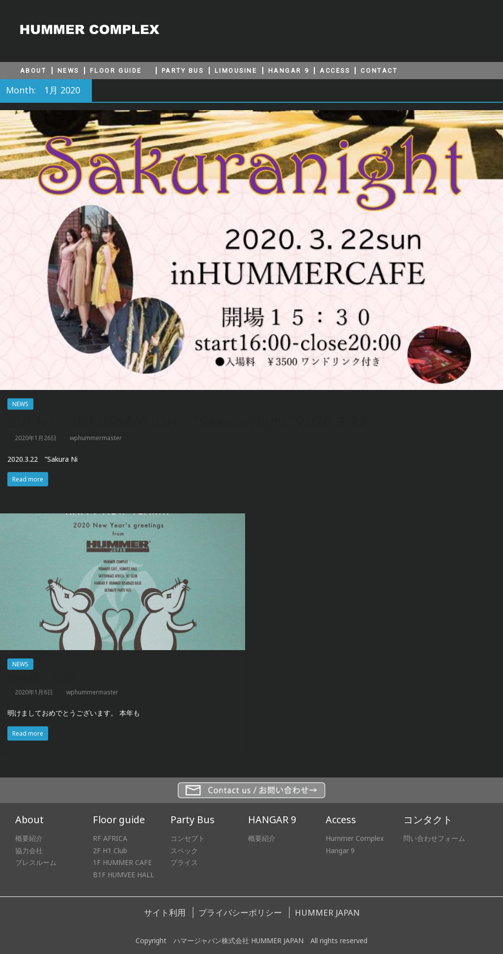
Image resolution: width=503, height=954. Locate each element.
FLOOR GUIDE (116, 70)
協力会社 (29, 850)
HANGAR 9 (288, 70)
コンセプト (187, 838)
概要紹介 (29, 838)
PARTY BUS (183, 70)
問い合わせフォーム (434, 838)
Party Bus (192, 819)
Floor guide (119, 819)
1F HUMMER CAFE (122, 862)
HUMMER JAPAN (327, 912)
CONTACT (379, 70)
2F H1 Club (110, 850)
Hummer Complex (355, 838)
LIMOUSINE (236, 70)
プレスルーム (35, 862)
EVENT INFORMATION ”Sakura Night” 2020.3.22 (187, 422)
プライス (184, 862)
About (29, 819)
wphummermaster (96, 438)
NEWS (68, 70)
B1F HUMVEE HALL (123, 874)
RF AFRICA (110, 838)
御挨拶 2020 (40, 678)
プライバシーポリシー (240, 912)
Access (341, 819)
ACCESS (335, 70)
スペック (184, 850)
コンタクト (427, 819)
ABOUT (33, 70)
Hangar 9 (340, 850)
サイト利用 (165, 912)
